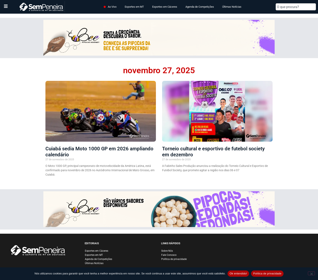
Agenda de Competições (199, 6)
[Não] (311, 273)
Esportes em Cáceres (164, 6)
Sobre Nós (167, 250)
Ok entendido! (238, 273)
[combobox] (296, 6)
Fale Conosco (169, 255)
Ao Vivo (112, 6)
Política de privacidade (174, 259)
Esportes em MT (134, 6)
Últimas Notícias (231, 6)
